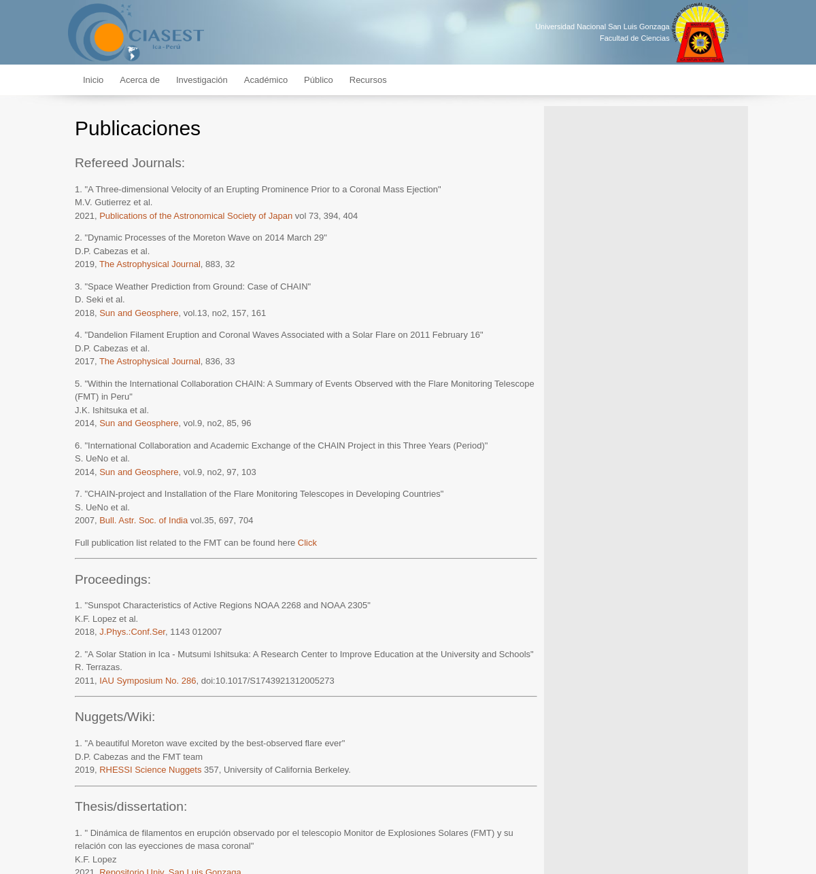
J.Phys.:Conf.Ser (132, 632)
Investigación (202, 80)
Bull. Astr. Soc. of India (143, 520)
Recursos (368, 80)
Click (307, 543)
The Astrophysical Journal (150, 264)
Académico (266, 80)
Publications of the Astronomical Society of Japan (195, 216)
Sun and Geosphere (138, 313)
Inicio (93, 80)
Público (318, 80)
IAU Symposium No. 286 (147, 681)
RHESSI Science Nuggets (150, 770)
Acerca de (140, 80)
